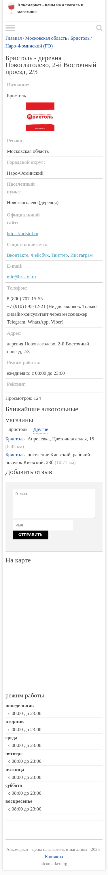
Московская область (46, 38)
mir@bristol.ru (21, 276)
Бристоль (80, 38)
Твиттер (59, 255)
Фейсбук (40, 255)
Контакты (54, 856)
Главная (13, 38)
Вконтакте (18, 255)
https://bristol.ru (22, 233)
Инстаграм (81, 255)
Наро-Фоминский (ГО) (29, 46)
